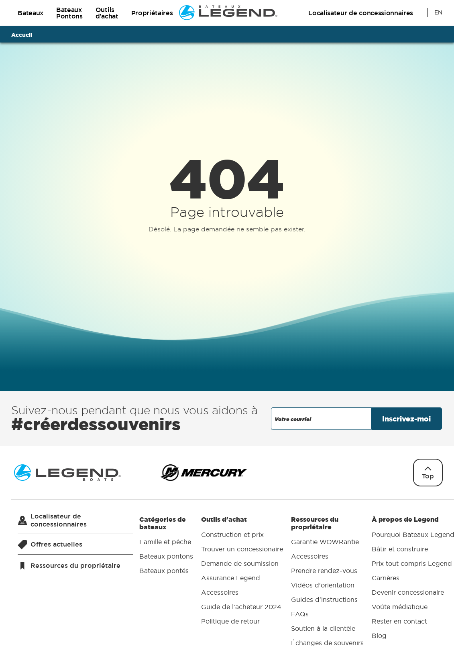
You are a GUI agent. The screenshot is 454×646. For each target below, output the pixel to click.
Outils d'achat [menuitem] (242, 572)
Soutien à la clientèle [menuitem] (323, 628)
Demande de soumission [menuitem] (240, 563)
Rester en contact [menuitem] (399, 621)
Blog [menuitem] (379, 635)
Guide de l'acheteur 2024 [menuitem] (241, 606)
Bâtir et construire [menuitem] (400, 549)
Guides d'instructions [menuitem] (324, 599)
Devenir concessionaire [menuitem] (408, 592)
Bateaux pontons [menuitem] (166, 556)
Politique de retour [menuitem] (230, 621)
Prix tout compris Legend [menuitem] (412, 563)
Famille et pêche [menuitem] (165, 542)
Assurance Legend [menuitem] (230, 577)
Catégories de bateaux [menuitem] (166, 546)
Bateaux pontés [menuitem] (164, 571)
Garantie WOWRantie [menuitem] (325, 542)
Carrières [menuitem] (385, 577)
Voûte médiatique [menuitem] (400, 606)
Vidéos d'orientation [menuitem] (322, 585)
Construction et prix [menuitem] (232, 534)
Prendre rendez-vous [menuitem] (324, 571)
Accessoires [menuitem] (219, 592)
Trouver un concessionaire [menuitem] (242, 549)
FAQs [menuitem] (300, 614)
